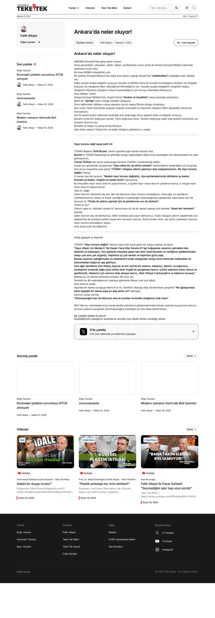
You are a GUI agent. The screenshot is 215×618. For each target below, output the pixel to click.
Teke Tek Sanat (71, 581)
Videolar (90, 7)
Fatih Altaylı (69, 567)
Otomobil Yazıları (26, 574)
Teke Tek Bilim (109, 7)
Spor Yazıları (24, 581)
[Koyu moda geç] (190, 8)
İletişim (127, 7)
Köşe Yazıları (24, 567)
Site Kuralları (116, 581)
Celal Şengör (70, 588)
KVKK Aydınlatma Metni (122, 574)
